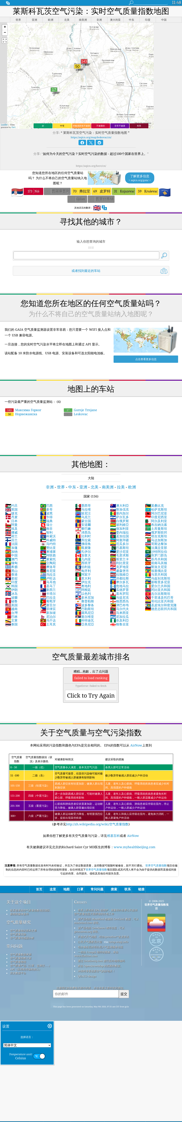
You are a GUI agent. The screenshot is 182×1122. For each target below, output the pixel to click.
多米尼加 (84, 597)
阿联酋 (48, 555)
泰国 (11, 624)
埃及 (11, 528)
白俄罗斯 (119, 521)
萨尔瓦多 (119, 517)
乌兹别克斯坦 (157, 578)
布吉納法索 (156, 524)
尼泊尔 (48, 616)
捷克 (11, 513)
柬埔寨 (48, 551)
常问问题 (14, 946)
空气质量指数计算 (20, 958)
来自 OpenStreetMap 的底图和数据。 (100, 966)
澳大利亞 (119, 505)
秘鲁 (11, 601)
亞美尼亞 (84, 624)
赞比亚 (48, 547)
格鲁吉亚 (119, 624)
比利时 (83, 536)
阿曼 (11, 524)
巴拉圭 (48, 597)
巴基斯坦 (119, 547)
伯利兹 (83, 567)
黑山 (11, 571)
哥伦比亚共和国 (159, 601)
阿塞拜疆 (119, 540)
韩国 (11, 586)
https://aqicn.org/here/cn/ (91, 165)
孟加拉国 (119, 536)
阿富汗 (83, 574)
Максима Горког (23, 410)
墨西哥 (83, 505)
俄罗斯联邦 (156, 532)
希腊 (11, 567)
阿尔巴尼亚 (156, 513)
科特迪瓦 (84, 620)
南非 (46, 528)
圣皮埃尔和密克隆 (161, 605)
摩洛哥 (48, 567)
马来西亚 (119, 613)
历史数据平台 (18, 973)
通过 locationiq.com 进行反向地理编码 (101, 960)
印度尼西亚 (156, 517)
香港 (11, 574)
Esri (13, 127)
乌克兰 (83, 517)
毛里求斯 (119, 555)
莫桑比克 (154, 505)
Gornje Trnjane (80, 410)
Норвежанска (21, 414)
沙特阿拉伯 (156, 551)
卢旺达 (48, 578)
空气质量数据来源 (20, 954)
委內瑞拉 (119, 532)
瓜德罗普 (119, 589)
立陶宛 (48, 563)
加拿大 (83, 555)
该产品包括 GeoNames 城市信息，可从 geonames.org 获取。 (99, 929)
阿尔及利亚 (156, 521)
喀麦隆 (83, 547)
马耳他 (48, 582)
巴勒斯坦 (84, 609)
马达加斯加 (156, 540)
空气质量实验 (18, 934)
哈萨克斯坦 (156, 509)
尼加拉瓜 (119, 616)
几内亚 (83, 559)
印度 (11, 582)
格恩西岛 (119, 601)
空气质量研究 (18, 922)
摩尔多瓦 (119, 582)
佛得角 (83, 544)
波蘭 (11, 597)
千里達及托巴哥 (159, 597)
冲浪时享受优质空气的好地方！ (96, 971)
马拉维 (83, 509)
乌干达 (48, 620)
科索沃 (48, 536)
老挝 (11, 578)
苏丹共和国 (156, 559)
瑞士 (46, 524)
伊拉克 (83, 582)
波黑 (46, 513)
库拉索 (83, 540)
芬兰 (11, 540)
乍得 (46, 517)
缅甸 (11, 563)
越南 (11, 609)
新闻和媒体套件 (19, 914)
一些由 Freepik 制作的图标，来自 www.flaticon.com (96, 954)
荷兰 (11, 536)
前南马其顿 (156, 563)
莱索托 (48, 559)
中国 (11, 555)
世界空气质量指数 (156, 865)
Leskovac (76, 414)
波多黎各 (84, 605)
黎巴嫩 (83, 528)
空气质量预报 (18, 962)
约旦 (11, 505)
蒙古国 (83, 521)
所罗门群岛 (156, 555)
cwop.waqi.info (118, 942)
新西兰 (48, 589)
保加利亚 (119, 528)
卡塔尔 (48, 593)
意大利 (83, 578)
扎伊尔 (83, 551)
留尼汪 (83, 513)
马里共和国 (156, 574)
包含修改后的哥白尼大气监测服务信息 (100, 947)
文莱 (11, 620)
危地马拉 (119, 586)
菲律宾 (48, 609)
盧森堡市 (119, 571)
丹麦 (11, 517)
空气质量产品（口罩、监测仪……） (31, 965)
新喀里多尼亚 (157, 582)
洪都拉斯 (119, 578)
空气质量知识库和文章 (23, 930)
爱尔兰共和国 (157, 586)
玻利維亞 (119, 524)
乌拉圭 (48, 574)
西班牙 (83, 563)
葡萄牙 (48, 601)
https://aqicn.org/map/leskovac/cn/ (91, 137)
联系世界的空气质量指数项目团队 (30, 910)
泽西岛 (83, 532)
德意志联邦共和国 (161, 609)
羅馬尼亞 (84, 613)
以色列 (83, 593)
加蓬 (11, 547)
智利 (46, 532)
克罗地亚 (119, 567)
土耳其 (48, 624)
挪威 (11, 532)
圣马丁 (48, 586)
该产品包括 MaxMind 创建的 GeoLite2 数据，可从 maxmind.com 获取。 (106, 920)
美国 (11, 605)
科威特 (48, 540)
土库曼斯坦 (156, 528)
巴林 (11, 616)
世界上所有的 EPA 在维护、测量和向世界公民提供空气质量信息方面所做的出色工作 (106, 912)
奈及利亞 (119, 620)
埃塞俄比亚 (156, 571)
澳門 (11, 559)
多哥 (46, 509)
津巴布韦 (119, 605)
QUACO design (87, 976)
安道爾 (83, 524)
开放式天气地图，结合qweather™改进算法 (103, 936)
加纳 (11, 551)
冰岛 (11, 593)
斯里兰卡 (119, 559)
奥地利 (83, 586)
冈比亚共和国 (157, 589)
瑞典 (46, 521)
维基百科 (113, 835)
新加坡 (48, 613)
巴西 (46, 505)
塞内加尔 (119, 513)
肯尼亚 (48, 571)
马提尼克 (119, 597)
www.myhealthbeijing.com (134, 847)
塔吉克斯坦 (156, 536)
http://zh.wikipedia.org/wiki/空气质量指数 (97, 824)
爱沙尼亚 (119, 551)
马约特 (48, 544)
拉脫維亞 (119, 574)
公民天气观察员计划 (90, 942)
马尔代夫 (119, 609)
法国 (11, 544)
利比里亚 (119, 563)
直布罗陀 (119, 593)
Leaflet (4, 124)
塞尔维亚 (84, 616)
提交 (124, 994)
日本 (11, 521)
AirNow (135, 745)
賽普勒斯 (84, 601)
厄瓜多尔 (119, 544)
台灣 (11, 613)
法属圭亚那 (156, 547)
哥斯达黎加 (156, 544)
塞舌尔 (48, 605)
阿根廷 (83, 589)
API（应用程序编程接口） (25, 969)
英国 (11, 509)
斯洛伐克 (119, 509)
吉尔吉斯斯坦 (157, 593)
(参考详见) (91, 790)
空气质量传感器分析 (22, 938)
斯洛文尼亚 (156, 567)
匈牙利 (83, 571)
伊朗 (11, 589)
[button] (4, 27)
